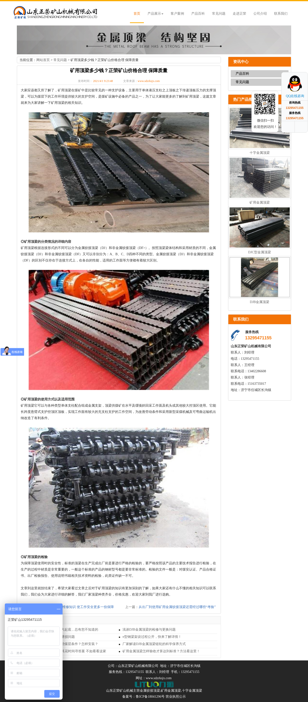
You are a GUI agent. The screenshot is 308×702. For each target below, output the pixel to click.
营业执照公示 (176, 696)
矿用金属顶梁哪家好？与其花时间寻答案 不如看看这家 (65, 651)
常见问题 (218, 13)
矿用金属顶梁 (260, 202)
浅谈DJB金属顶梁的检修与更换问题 (149, 629)
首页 (137, 13)
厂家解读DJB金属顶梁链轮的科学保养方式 (154, 644)
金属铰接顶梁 (150, 690)
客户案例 (177, 13)
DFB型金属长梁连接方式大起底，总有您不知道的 (61, 629)
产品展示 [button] (155, 13)
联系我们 (281, 13)
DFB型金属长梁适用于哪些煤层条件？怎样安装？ (61, 644)
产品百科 (198, 13)
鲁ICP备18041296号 (150, 696)
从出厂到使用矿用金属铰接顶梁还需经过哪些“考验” (177, 607)
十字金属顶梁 (260, 153)
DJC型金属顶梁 (259, 252)
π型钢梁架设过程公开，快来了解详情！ (151, 637)
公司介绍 (260, 13)
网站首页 (43, 60)
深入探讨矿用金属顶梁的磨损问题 (49, 637)
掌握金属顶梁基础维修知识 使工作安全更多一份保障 (74, 607)
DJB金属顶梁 (259, 302)
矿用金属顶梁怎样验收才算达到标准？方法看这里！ (161, 651)
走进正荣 (239, 13)
